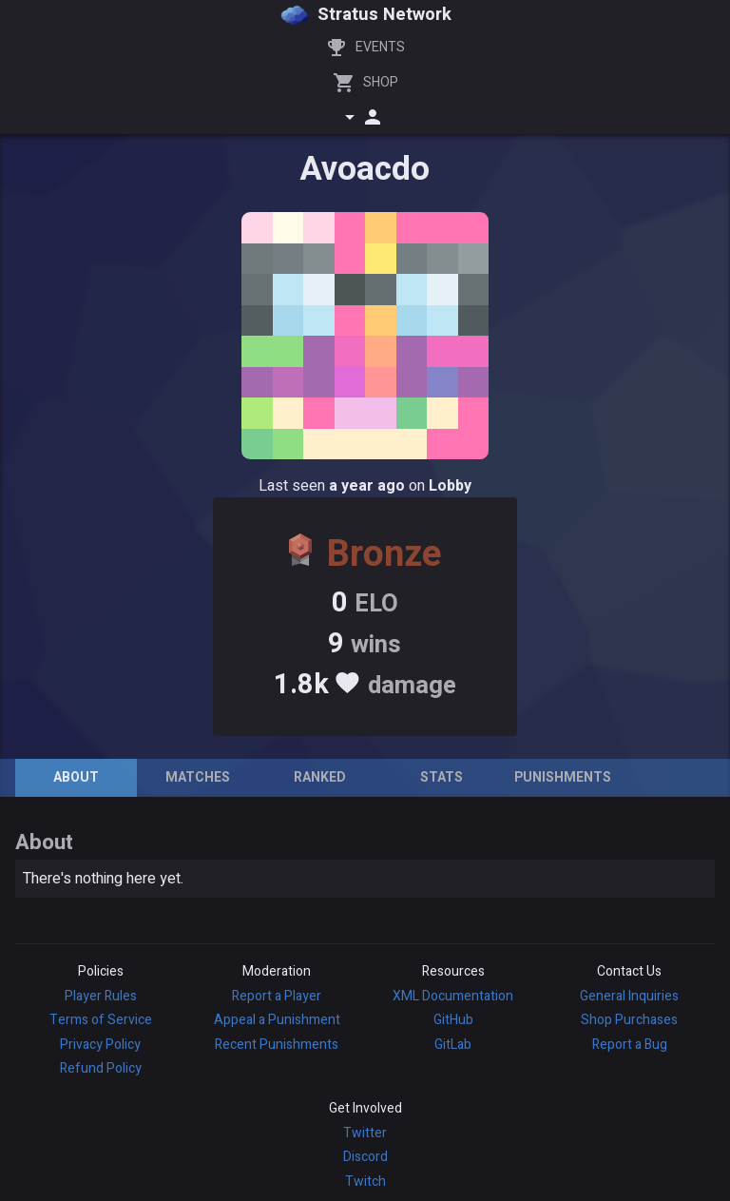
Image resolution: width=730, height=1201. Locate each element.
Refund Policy (101, 1068)
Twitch (365, 1181)
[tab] (76, 778)
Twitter (365, 1133)
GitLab (452, 1045)
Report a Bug (629, 1045)
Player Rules (101, 996)
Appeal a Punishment (277, 1020)
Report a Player (276, 996)
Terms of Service (100, 1020)
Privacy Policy (100, 1045)
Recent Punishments (276, 1045)
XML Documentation (453, 996)
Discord (365, 1157)
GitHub (453, 1020)
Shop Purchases (629, 1020)
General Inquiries (629, 996)
